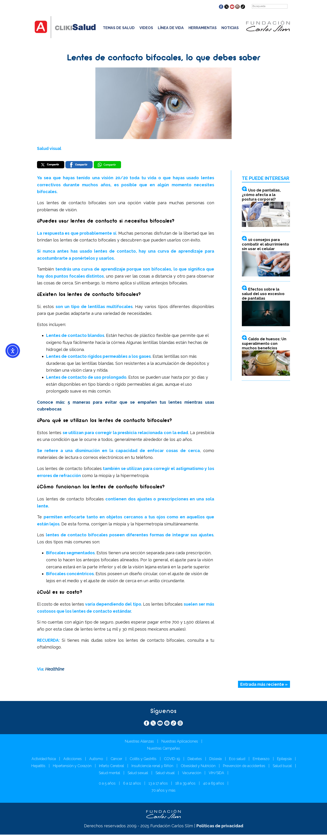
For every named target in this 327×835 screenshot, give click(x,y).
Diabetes (195, 759)
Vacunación (191, 773)
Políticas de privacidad (219, 826)
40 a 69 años (213, 784)
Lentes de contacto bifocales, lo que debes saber (163, 58)
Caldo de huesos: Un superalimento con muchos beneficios (264, 343)
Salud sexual (138, 773)
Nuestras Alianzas (139, 742)
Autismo (96, 759)
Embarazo (261, 759)
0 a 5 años (107, 784)
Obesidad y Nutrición (198, 766)
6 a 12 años (132, 784)
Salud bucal (282, 766)
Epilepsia (284, 759)
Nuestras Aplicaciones (179, 742)
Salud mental (109, 773)
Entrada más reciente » (264, 684)
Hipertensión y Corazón (72, 766)
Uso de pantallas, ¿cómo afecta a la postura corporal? (261, 195)
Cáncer (116, 759)
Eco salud (237, 759)
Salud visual (49, 148)
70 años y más (163, 791)
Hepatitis (38, 766)
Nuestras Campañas (163, 749)
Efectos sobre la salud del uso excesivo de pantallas (263, 294)
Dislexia (215, 759)
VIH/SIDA (216, 773)
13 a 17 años (158, 784)
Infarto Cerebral (111, 766)
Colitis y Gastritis (143, 759)
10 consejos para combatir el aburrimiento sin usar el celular (265, 244)
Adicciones (72, 759)
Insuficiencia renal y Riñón (152, 766)
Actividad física (44, 759)
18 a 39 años (185, 784)
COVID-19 (172, 759)
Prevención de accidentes (244, 766)
